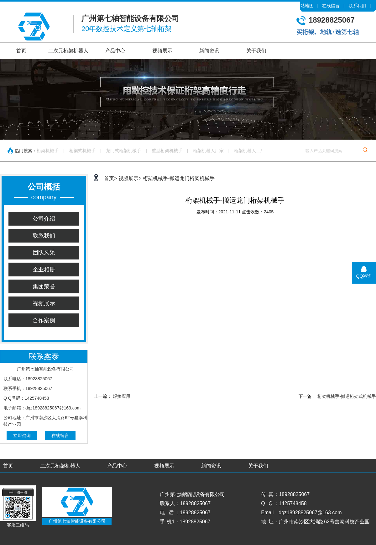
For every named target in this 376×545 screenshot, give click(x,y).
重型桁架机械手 (167, 150)
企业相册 (44, 269)
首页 (21, 50)
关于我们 (256, 50)
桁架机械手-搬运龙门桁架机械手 (179, 178)
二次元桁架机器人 (68, 50)
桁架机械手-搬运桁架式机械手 (346, 396)
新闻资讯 (209, 50)
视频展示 (162, 50)
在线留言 (331, 5)
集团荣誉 (44, 286)
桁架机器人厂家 (208, 150)
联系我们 (357, 5)
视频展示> (129, 178)
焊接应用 (121, 396)
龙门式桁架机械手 (123, 150)
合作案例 (44, 320)
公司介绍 (44, 219)
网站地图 (305, 5)
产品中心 (115, 50)
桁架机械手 (48, 150)
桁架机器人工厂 (249, 150)
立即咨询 (22, 435)
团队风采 (44, 252)
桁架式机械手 (82, 150)
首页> (110, 178)
